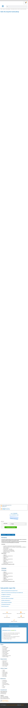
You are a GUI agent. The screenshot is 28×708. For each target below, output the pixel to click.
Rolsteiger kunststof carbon (6, 655)
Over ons (3, 686)
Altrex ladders (4, 675)
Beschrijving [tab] (3, 534)
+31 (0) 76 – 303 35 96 (5, 701)
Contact (3, 687)
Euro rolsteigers (4, 648)
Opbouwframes (4, 660)
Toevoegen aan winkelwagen (10, 527)
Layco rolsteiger (4, 654)
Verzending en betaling (5, 684)
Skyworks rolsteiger (5, 656)
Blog (3, 685)
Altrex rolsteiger (4, 652)
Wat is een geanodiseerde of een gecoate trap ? (10, 590)
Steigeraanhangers (5, 651)
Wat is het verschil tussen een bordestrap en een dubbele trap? (12, 592)
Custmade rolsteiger (5, 653)
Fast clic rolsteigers (5, 647)
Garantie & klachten (5, 683)
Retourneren (4, 682)
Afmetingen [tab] (8, 534)
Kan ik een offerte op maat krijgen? (8, 598)
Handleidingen (4, 680)
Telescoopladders (5, 673)
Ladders (3, 671)
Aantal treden (5, 523)
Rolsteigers (4, 646)
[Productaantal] (2, 527)
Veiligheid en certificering (6, 594)
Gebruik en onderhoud (6, 596)
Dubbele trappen (4, 672)
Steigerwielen (4, 661)
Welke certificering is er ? (6, 600)
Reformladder (4, 674)
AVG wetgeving (4, 681)
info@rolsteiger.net (5, 700)
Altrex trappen (4, 676)
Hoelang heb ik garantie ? (6, 604)
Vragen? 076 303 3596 (14, 621)
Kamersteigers (4, 649)
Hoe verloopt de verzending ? (7, 602)
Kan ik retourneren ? (5, 606)
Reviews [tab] (13, 534)
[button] (14, 591)
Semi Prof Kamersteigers (6, 650)
